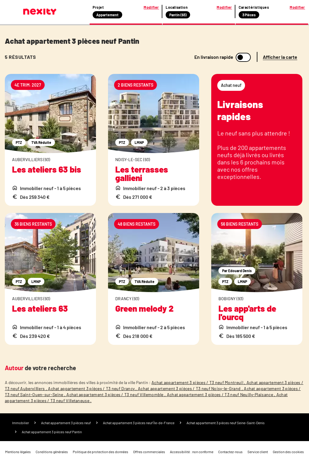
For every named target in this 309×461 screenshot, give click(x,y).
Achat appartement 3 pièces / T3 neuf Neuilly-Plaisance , (221, 394)
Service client (257, 452)
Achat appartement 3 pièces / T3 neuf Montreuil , (199, 382)
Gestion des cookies (288, 452)
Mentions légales (18, 452)
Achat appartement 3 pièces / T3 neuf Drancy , (93, 388)
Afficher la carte (280, 57)
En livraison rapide (213, 57)
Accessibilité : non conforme (191, 452)
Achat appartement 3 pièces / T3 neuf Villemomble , (116, 394)
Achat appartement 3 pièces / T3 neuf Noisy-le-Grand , (191, 388)
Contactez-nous (230, 452)
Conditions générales (52, 452)
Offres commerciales (149, 452)
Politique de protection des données (100, 452)
